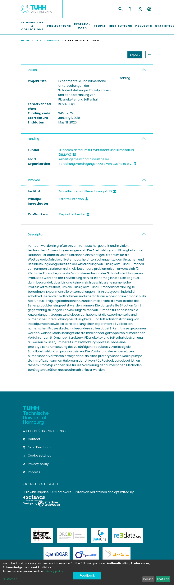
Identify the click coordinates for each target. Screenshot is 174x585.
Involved (33, 180)
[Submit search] (120, 8)
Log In (140, 8)
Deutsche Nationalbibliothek (42, 535)
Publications (59, 26)
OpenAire (86, 554)
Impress (31, 472)
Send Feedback (37, 447)
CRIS (38, 40)
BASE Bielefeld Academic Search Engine (116, 554)
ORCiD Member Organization (72, 535)
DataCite (99, 535)
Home (25, 40)
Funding (53, 40)
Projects (143, 26)
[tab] (87, 70)
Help (130, 8)
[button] (149, 9)
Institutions (120, 26)
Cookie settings (37, 455)
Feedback (87, 575)
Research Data (82, 25)
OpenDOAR (56, 554)
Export (135, 54)
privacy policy (54, 571)
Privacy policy (36, 464)
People (100, 26)
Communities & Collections (32, 26)
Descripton (35, 234)
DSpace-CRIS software (54, 492)
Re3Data (127, 535)
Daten (32, 70)
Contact (31, 439)
